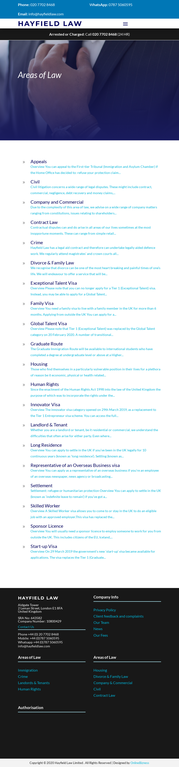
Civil (97, 688)
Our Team (101, 622)
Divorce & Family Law (110, 676)
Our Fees (100, 635)
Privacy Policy (104, 609)
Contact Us (26, 626)
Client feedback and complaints (118, 616)
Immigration (28, 670)
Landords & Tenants (34, 682)
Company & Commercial (112, 682)
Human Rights (29, 688)
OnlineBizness (140, 762)
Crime (23, 676)
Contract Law (104, 695)
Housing (100, 670)
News (98, 628)
